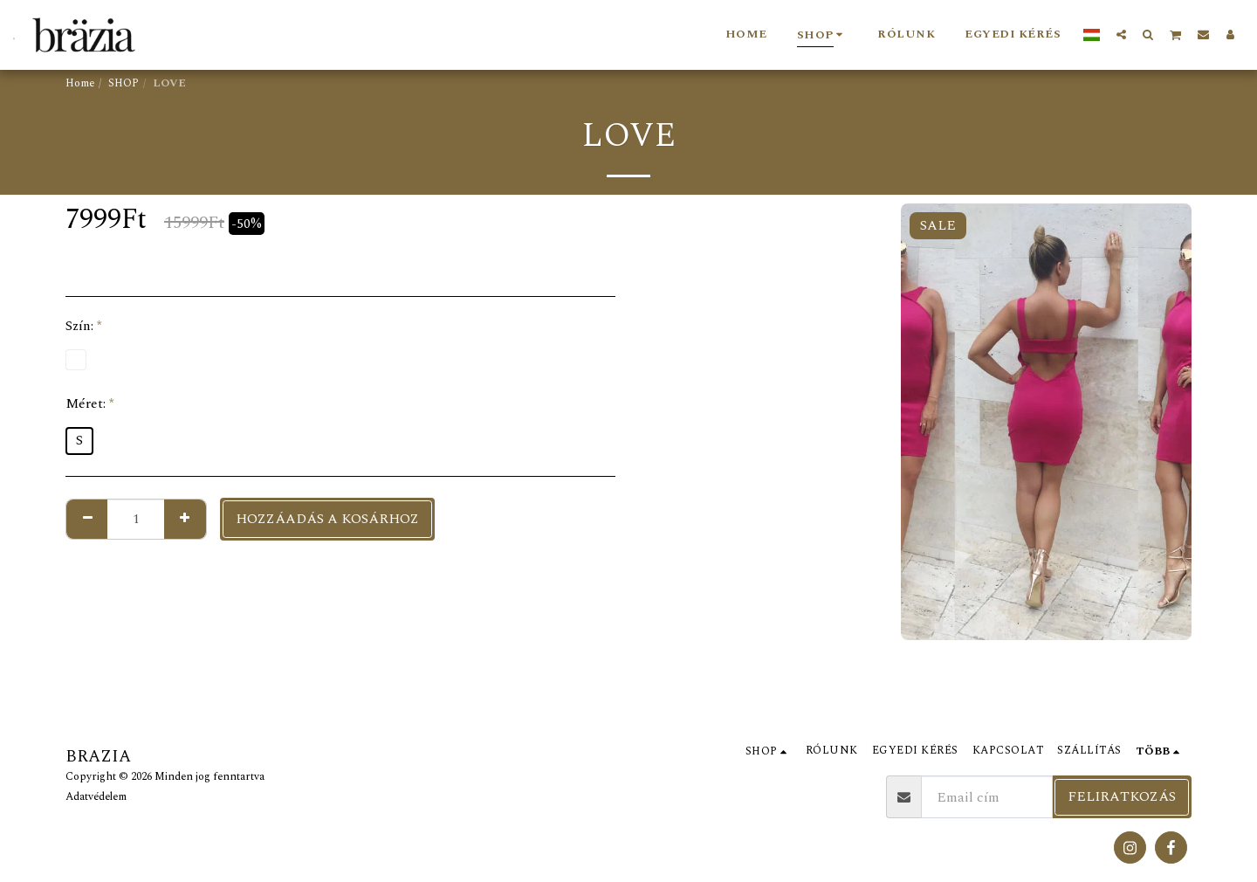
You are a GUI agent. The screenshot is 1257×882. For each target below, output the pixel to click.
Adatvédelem (96, 797)
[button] (1121, 34)
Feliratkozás (1122, 796)
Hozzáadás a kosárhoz (327, 518)
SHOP (123, 83)
